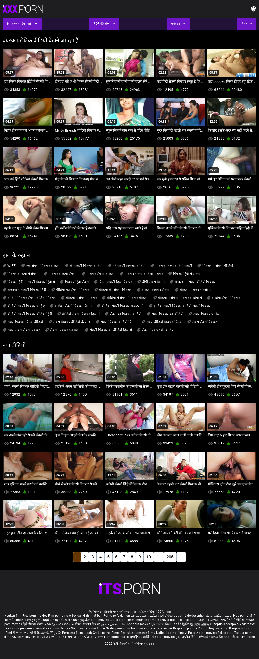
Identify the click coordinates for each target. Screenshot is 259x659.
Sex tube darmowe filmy (138, 633)
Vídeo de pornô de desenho (184, 615)
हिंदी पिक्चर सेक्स (33, 624)
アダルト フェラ (92, 637)
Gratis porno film (118, 628)
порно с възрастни (184, 620)
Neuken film (12, 615)
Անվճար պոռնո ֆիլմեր (60, 620)
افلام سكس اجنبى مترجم (147, 615)
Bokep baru (225, 633)
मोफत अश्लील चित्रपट (88, 624)
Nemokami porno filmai (88, 628)
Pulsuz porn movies (203, 633)
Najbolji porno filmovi (171, 633)
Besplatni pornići (185, 628)
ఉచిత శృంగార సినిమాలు (59, 624)
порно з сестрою (226, 624)
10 (148, 557)
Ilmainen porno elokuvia (152, 620)
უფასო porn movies (94, 620)
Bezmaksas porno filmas (53, 628)
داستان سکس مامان (218, 615)
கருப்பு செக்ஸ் (209, 620)
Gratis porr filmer (122, 620)
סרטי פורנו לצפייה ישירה (63, 637)
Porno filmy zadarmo (213, 628)
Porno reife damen (116, 615)
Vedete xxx (247, 624)
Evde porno (240, 615)
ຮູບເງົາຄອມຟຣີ (140, 637)
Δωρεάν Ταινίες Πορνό (29, 637)
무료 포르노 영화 (25, 633)
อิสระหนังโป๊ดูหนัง (49, 633)
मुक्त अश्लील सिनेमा (187, 637)
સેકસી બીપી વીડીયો (232, 620)
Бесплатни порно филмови (152, 628)
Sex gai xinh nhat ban (86, 615)
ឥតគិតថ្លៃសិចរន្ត (184, 624)
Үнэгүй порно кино (20, 628)
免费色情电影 (203, 624)
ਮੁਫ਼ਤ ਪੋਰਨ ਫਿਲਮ (162, 624)
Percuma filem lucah (77, 633)
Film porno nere (59, 615)
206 (170, 557)
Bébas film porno (243, 637)
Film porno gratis (117, 637)
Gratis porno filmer (107, 633)
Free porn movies (35, 615)
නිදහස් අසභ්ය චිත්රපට (215, 637)
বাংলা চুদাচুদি (32, 620)
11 (159, 557)
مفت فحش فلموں (113, 624)
